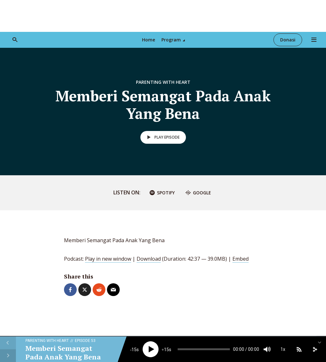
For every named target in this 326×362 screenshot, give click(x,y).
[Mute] (267, 349)
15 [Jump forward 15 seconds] (166, 349)
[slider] (204, 349)
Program (171, 40)
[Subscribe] (299, 349)
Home (148, 40)
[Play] (151, 349)
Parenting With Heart (163, 82)
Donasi (287, 40)
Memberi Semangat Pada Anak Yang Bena (63, 352)
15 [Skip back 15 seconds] (134, 349)
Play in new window (108, 258)
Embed (240, 258)
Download (149, 258)
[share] (315, 349)
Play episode (162, 137)
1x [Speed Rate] (282, 349)
